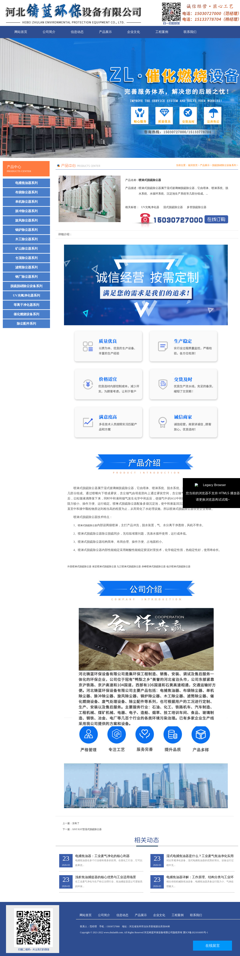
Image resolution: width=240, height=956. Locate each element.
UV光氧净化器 (150, 207)
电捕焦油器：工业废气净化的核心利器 (102, 856)
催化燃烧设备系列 (26, 314)
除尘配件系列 (26, 323)
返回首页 (193, 165)
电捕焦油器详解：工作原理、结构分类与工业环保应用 (200, 877)
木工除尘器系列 (26, 239)
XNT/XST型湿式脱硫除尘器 (87, 829)
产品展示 (105, 32)
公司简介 (49, 32)
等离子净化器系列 (26, 304)
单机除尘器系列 (26, 201)
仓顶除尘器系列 (26, 258)
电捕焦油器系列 (26, 183)
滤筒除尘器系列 (26, 267)
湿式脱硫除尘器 (173, 207)
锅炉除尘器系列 (26, 229)
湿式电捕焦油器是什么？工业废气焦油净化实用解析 (200, 856)
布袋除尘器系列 (26, 192)
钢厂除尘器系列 (26, 276)
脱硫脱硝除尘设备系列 (26, 286)
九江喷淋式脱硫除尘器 (129, 566)
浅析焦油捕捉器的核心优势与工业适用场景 (105, 877)
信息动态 (77, 32)
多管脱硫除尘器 (196, 207)
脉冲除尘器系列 (26, 211)
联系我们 (190, 32)
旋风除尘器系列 (26, 220)
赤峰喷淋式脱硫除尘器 (154, 566)
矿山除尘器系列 (26, 248)
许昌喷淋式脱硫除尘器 (79, 566)
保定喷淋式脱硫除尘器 (104, 566)
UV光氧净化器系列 (26, 295)
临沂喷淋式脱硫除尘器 (178, 566)
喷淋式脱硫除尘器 (87, 525)
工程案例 (161, 32)
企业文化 (133, 32)
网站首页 (20, 32)
